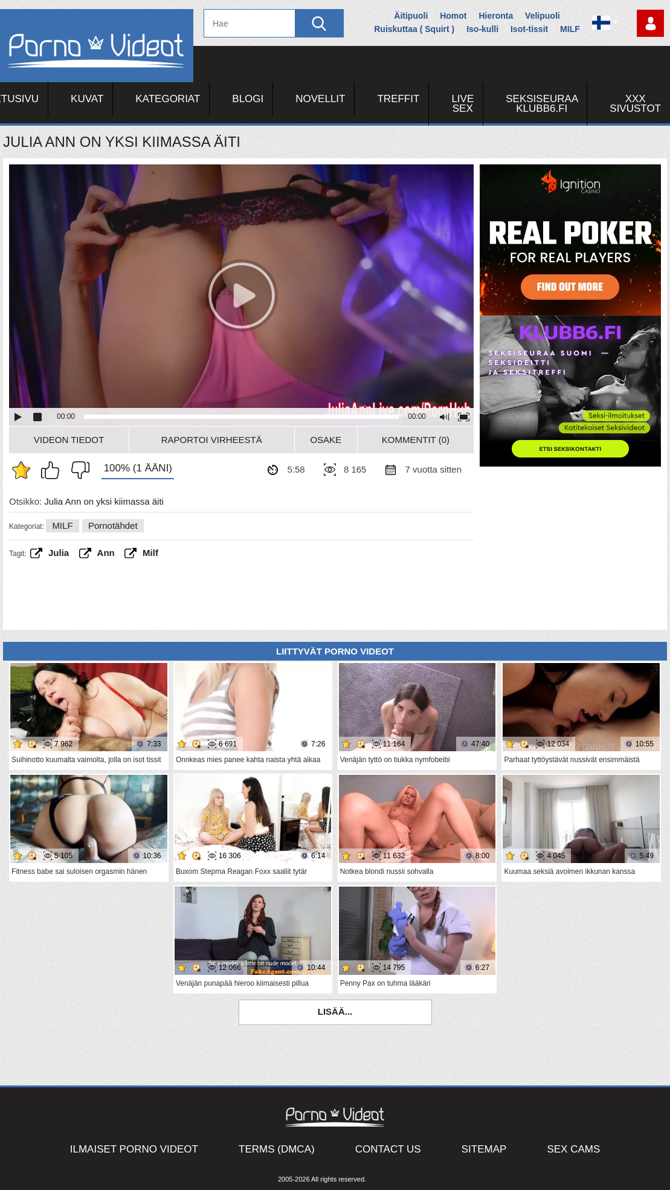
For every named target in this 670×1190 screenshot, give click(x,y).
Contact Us (388, 1149)
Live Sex (462, 103)
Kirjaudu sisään (650, 23)
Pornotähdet (113, 525)
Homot (453, 16)
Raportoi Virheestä (211, 440)
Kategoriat (167, 99)
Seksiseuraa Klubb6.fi (542, 103)
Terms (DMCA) (277, 1149)
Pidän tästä (53, 470)
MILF (570, 29)
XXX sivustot (635, 103)
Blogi (247, 99)
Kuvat (87, 99)
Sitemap (484, 1149)
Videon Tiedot (69, 440)
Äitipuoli (411, 16)
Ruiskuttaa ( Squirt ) (414, 29)
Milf (150, 553)
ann (106, 553)
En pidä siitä (77, 470)
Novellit (320, 99)
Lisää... (335, 1011)
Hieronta (495, 16)
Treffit (398, 99)
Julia (58, 553)
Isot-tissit (529, 29)
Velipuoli (542, 16)
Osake (325, 440)
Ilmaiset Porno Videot (134, 1149)
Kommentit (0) (415, 440)
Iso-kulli (482, 29)
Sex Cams (573, 1149)
